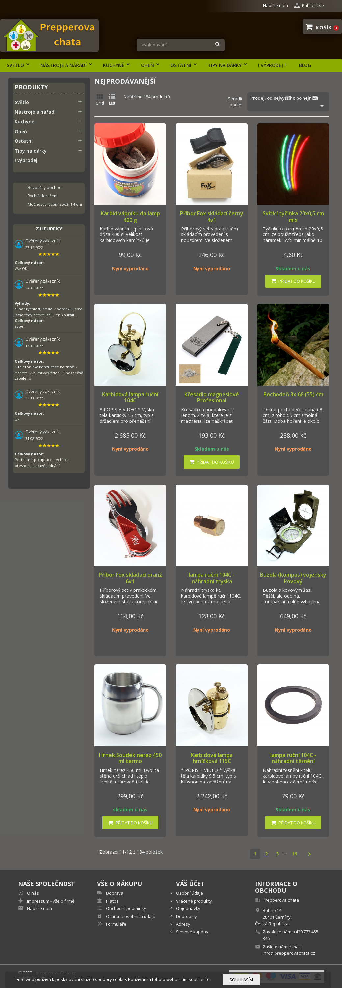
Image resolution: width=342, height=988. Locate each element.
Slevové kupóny (192, 932)
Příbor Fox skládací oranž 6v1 (130, 578)
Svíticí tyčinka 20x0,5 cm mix (293, 217)
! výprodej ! (272, 65)
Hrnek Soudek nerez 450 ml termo (130, 758)
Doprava (114, 893)
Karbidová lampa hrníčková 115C (212, 758)
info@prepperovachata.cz (289, 953)
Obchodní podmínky (125, 908)
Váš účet (190, 884)
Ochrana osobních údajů (130, 916)
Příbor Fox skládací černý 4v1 (211, 217)
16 (294, 854)
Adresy (183, 924)
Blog (305, 65)
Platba (112, 901)
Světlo (15, 65)
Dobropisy (186, 916)
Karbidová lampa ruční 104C (130, 397)
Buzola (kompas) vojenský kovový (293, 578)
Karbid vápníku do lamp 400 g (130, 217)
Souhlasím (241, 980)
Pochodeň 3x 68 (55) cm (293, 394)
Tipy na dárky (225, 65)
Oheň (147, 65)
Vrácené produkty (194, 901)
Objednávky (188, 908)
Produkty (31, 87)
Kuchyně (113, 65)
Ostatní (181, 65)
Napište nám (275, 5)
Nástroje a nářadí (63, 65)
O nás (32, 893)
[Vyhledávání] (181, 45)
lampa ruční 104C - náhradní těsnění (293, 758)
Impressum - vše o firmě (50, 901)
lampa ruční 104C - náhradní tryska (212, 578)
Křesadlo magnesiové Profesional (211, 397)
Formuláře (115, 924)
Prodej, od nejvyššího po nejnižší (288, 102)
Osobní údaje (189, 893)
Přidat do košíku (293, 281)
